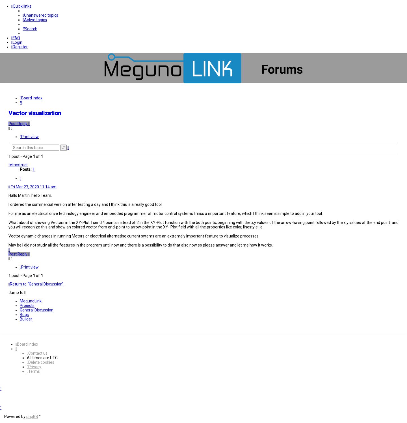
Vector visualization (34, 113)
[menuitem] (40, 15)
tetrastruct (18, 165)
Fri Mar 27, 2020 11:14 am (32, 187)
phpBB (32, 416)
